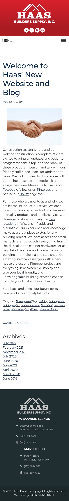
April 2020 (10, 370)
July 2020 (10, 356)
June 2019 (10, 378)
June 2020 (10, 361)
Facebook (10, 189)
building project (11, 305)
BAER (33, 495)
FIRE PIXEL (47, 495)
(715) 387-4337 (32, 466)
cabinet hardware (30, 305)
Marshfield (46, 305)
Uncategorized (24, 301)
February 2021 (13, 347)
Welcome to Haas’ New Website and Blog (26, 79)
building (43, 301)
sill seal (34, 309)
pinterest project (20, 309)
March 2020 (11, 374)
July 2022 (9, 343)
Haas (5, 101)
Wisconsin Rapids (49, 309)
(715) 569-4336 (28, 436)
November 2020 (14, 352)
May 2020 (10, 365)
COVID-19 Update (17, 323)
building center (57, 301)
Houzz (24, 194)
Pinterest (43, 189)
